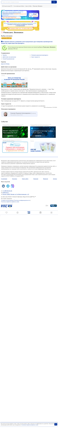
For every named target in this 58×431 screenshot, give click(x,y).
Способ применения (8, 59)
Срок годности (35, 57)
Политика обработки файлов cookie (10, 202)
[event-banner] (15, 147)
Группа (5, 55)
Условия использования (7, 200)
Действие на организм (9, 57)
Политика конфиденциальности (22, 200)
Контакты (14, 179)
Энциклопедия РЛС (7, 6)
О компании (4, 179)
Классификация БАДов (19, 6)
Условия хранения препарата (39, 55)
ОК (56, 424)
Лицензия (35, 179)
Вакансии (45, 179)
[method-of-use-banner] (20, 15)
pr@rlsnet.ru (6, 192)
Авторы (55, 179)
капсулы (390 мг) (6, 38)
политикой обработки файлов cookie (29, 425)
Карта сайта (25, 179)
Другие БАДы (29, 6)
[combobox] (26, 2)
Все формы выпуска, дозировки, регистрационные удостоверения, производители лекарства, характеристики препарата (26, 42)
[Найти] (54, 2)
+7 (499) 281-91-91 (7, 191)
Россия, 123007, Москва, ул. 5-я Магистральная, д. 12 (16, 194)
